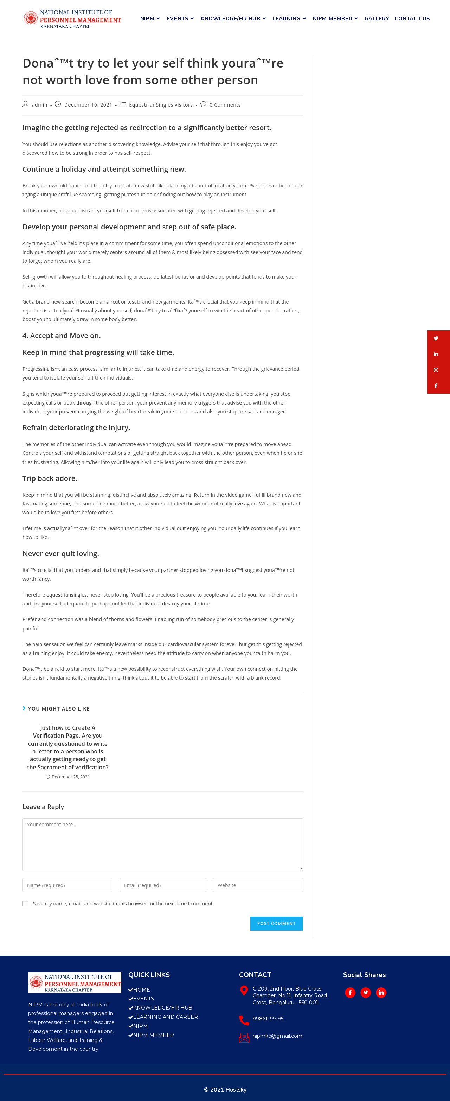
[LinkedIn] (381, 992)
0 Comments (225, 104)
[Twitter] (365, 992)
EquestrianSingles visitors (161, 104)
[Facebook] (350, 992)
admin (39, 104)
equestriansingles (66, 594)
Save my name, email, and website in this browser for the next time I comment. (123, 903)
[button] (438, 338)
